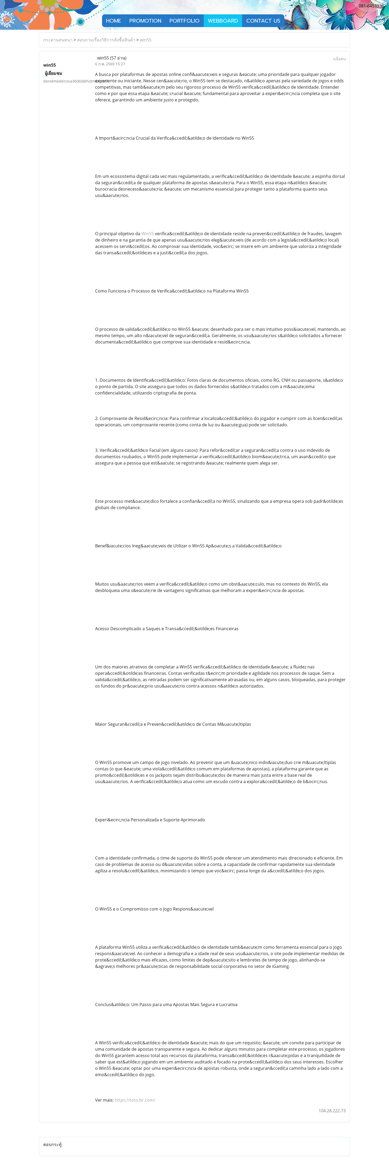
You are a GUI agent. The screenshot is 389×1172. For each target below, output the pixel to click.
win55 (145, 40)
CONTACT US (263, 21)
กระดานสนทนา (58, 40)
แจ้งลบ (339, 59)
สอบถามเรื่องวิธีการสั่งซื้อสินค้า (106, 40)
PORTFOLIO (185, 21)
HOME (113, 21)
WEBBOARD (223, 21)
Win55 (147, 234)
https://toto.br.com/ (135, 1100)
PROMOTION (145, 21)
